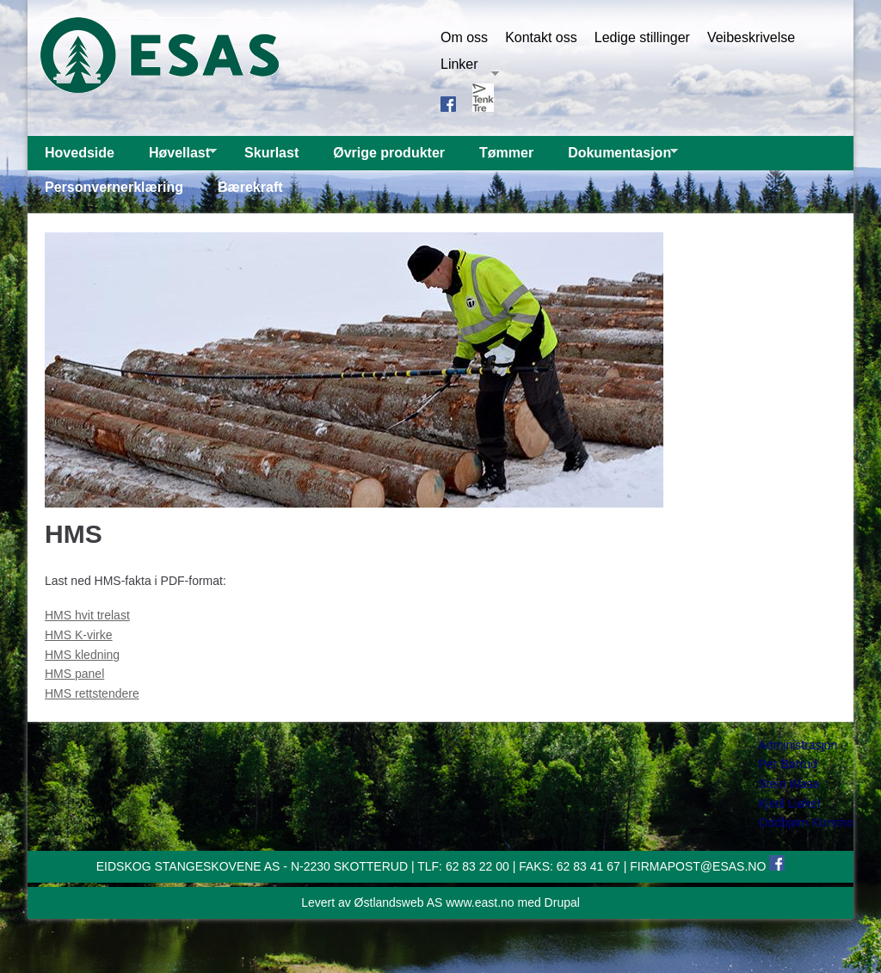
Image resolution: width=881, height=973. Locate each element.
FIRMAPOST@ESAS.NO (698, 866)
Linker (469, 64)
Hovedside (79, 152)
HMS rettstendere (92, 693)
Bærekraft (250, 187)
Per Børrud (788, 764)
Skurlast (271, 152)
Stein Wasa (789, 784)
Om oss (464, 38)
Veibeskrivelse (751, 38)
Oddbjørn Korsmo (806, 822)
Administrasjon (798, 745)
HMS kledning (82, 655)
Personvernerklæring (114, 187)
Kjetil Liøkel (790, 803)
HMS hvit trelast (87, 615)
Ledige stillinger (642, 38)
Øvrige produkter (389, 152)
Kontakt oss (541, 38)
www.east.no (480, 902)
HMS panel (74, 673)
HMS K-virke (79, 635)
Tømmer (506, 152)
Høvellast (174, 157)
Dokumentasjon (614, 157)
